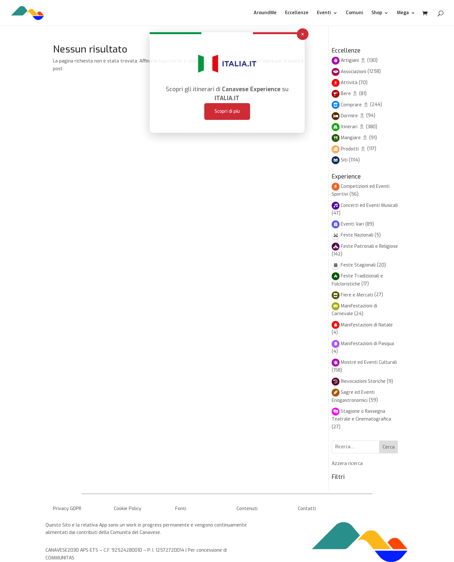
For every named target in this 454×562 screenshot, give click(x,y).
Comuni (354, 13)
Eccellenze (296, 13)
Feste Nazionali (357, 235)
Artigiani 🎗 (353, 60)
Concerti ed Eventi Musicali (369, 205)
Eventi (324, 13)
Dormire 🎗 (353, 116)
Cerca (389, 447)
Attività (349, 83)
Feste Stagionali (358, 265)
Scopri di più (227, 99)
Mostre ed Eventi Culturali (369, 362)
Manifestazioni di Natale (367, 325)
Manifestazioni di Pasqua (367, 344)
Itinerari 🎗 (353, 127)
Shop (376, 13)
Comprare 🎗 (355, 105)
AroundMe (265, 13)
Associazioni (353, 72)
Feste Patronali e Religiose (369, 246)
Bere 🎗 (349, 94)
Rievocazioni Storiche (363, 381)
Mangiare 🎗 (354, 138)
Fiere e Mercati (357, 295)
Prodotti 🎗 (353, 149)
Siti (344, 160)
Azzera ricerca (347, 463)
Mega (403, 13)
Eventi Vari (352, 224)
